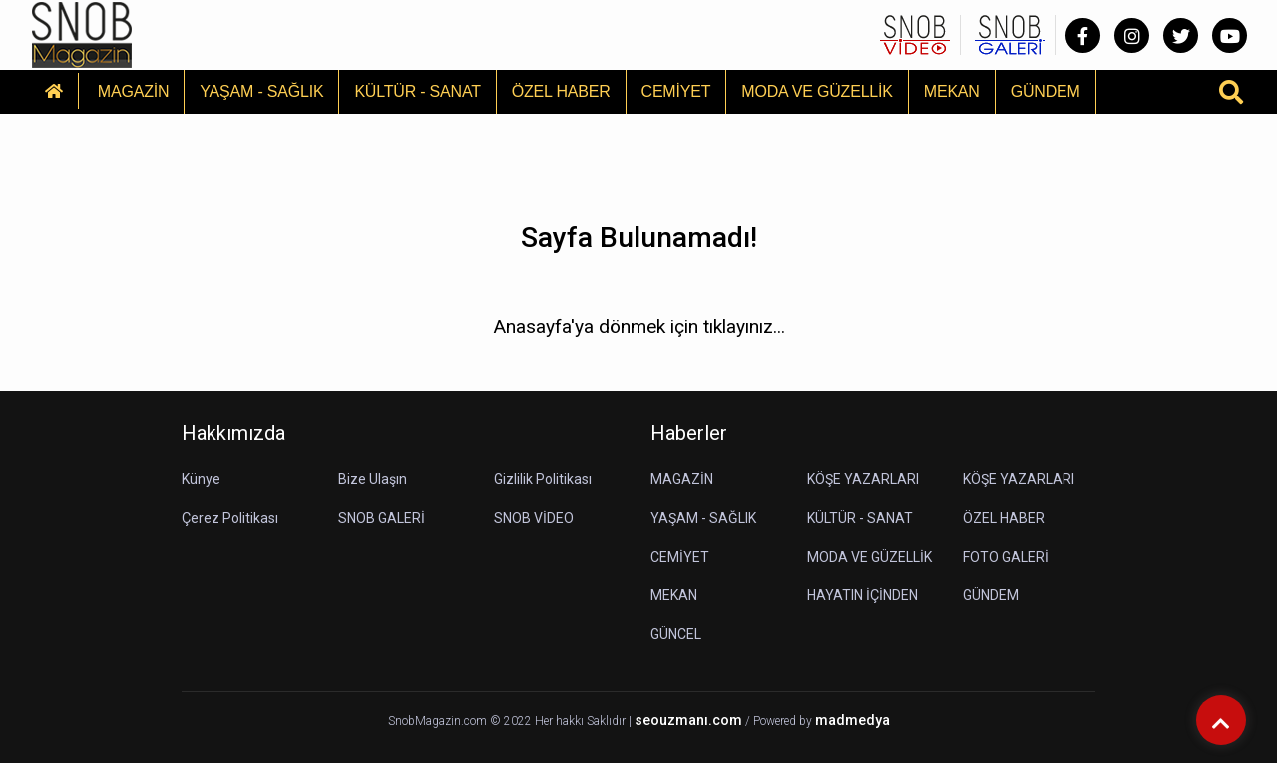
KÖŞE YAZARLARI (863, 479)
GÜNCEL (675, 634)
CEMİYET (676, 91)
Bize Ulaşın (372, 479)
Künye (201, 479)
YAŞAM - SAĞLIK (261, 91)
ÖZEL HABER (561, 91)
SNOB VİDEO (534, 518)
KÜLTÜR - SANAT (417, 91)
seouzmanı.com (688, 720)
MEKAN (952, 91)
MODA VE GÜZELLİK (817, 91)
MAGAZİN (134, 91)
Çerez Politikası (230, 518)
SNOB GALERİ (381, 518)
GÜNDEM (1045, 91)
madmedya (852, 720)
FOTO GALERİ (1006, 557)
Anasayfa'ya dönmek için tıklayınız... (639, 326)
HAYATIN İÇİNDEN (862, 595)
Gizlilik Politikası (543, 479)
